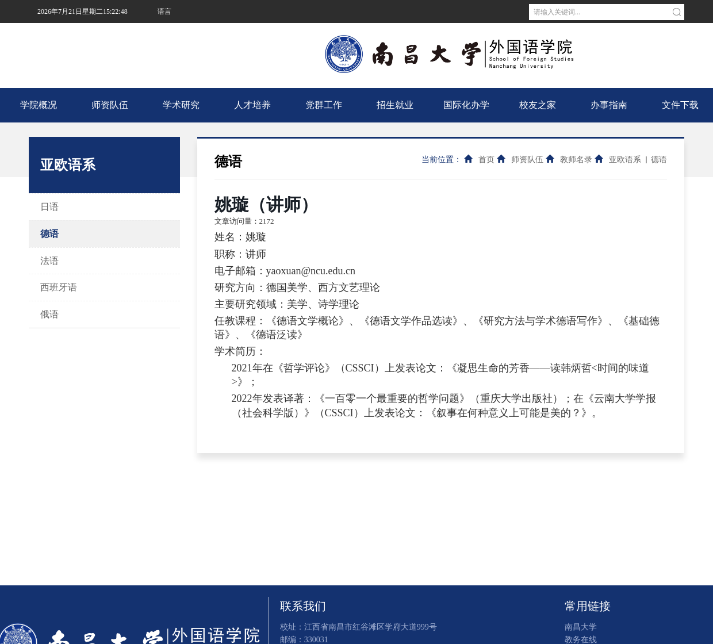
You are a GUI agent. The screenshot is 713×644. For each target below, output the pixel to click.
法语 (49, 261)
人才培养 (252, 105)
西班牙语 (58, 287)
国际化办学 (466, 105)
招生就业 (395, 105)
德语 (49, 234)
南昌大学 (170, 34)
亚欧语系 (625, 159)
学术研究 (181, 105)
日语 (49, 207)
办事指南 (609, 105)
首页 (486, 159)
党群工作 (323, 105)
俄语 (49, 314)
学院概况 (38, 105)
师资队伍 (109, 105)
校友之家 (537, 105)
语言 (164, 11)
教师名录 (576, 159)
